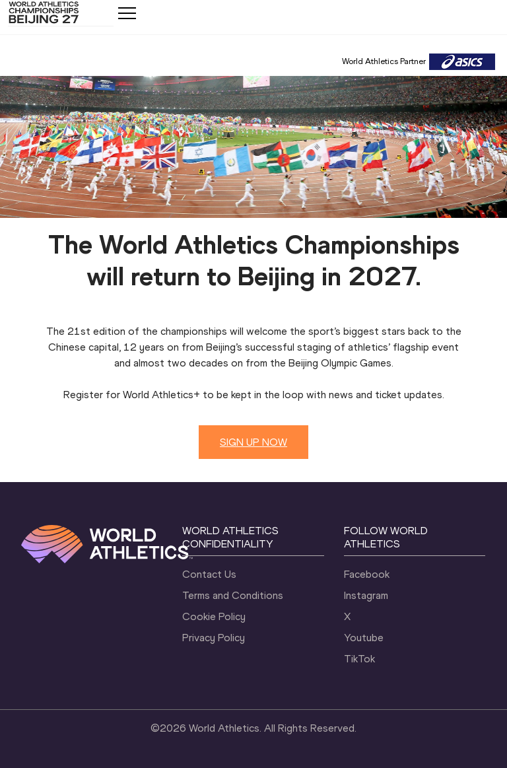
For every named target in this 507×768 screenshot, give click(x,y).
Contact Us (209, 574)
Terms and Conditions (232, 595)
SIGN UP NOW (253, 442)
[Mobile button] (127, 13)
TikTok (359, 658)
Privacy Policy (213, 637)
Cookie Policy (214, 616)
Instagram (366, 595)
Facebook (366, 574)
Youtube (364, 637)
